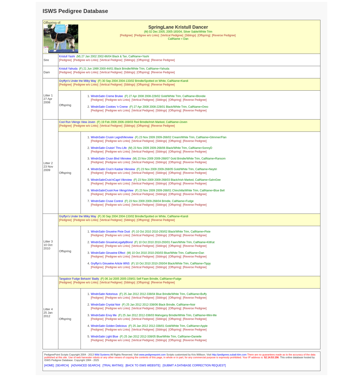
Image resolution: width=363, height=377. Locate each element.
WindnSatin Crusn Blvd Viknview (111, 158)
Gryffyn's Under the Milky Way (77, 81)
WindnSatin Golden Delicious (109, 326)
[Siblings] (190, 35)
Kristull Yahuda (68, 68)
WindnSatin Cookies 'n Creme (109, 106)
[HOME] (49, 365)
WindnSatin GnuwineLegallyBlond (112, 242)
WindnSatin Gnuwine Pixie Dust (110, 231)
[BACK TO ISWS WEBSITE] (142, 365)
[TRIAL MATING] (113, 365)
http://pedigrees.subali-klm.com (229, 354)
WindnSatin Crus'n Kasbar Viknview (113, 169)
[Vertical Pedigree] (172, 35)
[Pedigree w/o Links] (146, 35)
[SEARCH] (62, 365)
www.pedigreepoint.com (152, 354)
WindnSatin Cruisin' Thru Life (109, 148)
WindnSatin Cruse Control (107, 201)
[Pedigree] (126, 35)
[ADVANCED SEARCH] (85, 365)
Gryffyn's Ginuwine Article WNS (110, 263)
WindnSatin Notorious (104, 294)
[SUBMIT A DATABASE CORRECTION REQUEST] (194, 365)
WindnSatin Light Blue (104, 336)
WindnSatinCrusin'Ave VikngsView (112, 190)
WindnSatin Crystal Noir (105, 304)
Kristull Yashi (67, 56)
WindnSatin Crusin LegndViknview (112, 137)
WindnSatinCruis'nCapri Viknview (111, 179)
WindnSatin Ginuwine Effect (108, 252)
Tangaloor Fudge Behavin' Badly (79, 278)
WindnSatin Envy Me (103, 315)
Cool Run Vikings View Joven (77, 122)
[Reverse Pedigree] (224, 35)
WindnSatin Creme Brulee (107, 96)
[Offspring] (203, 35)
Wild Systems (102, 354)
